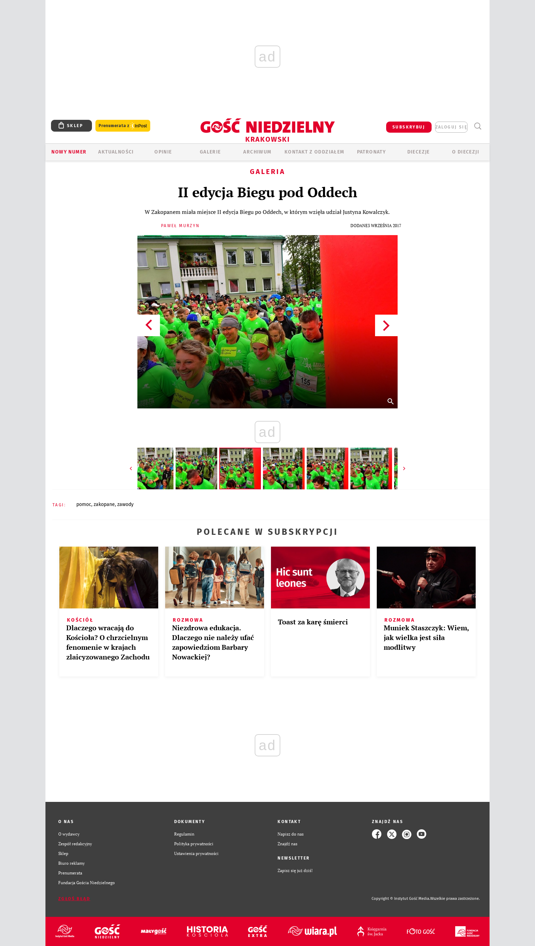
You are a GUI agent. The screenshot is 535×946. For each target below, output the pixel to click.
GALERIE (210, 152)
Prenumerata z (123, 126)
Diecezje (418, 152)
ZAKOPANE (104, 504)
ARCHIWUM (257, 152)
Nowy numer (68, 152)
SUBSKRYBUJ (408, 127)
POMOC (83, 504)
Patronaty (371, 152)
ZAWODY (125, 504)
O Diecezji (465, 152)
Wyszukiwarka (477, 126)
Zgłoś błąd (74, 898)
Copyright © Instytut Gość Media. (401, 898)
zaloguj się (451, 127)
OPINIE (163, 152)
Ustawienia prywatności (196, 853)
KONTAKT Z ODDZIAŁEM (315, 152)
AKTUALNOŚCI (116, 152)
